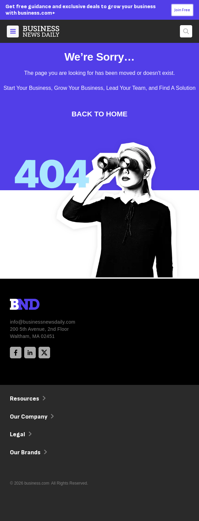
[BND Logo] (39, 305)
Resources (27, 398)
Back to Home (99, 114)
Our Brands (28, 452)
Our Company (31, 416)
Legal (20, 434)
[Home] (47, 31)
